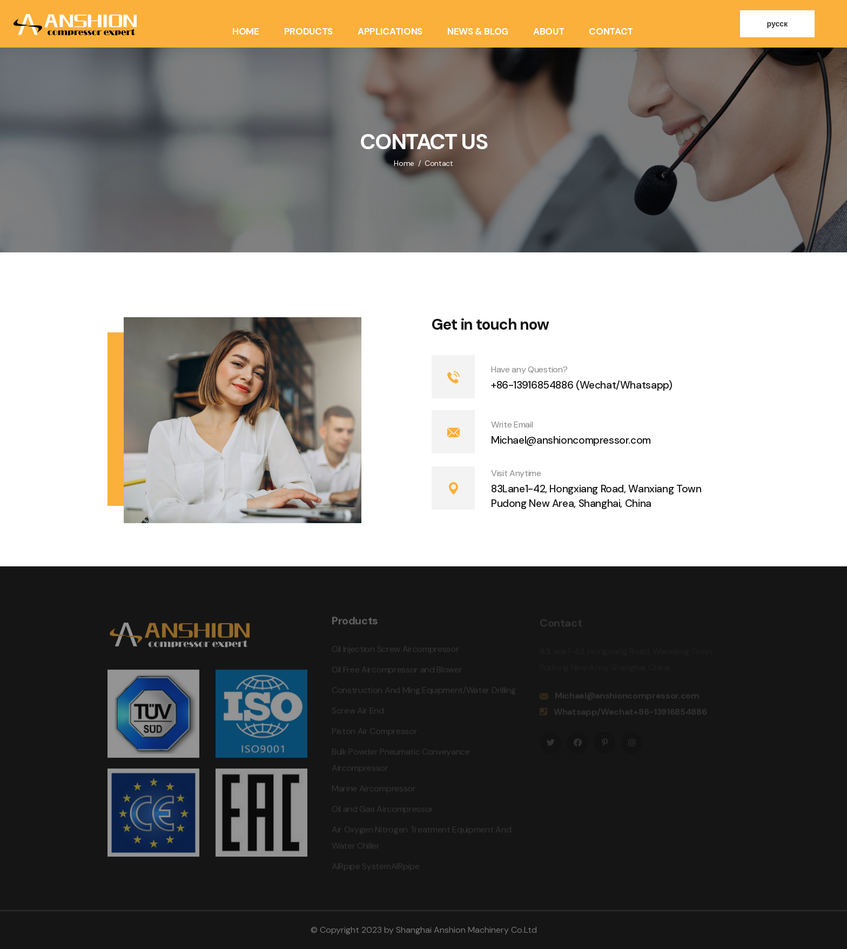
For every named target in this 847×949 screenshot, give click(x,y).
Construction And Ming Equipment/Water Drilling (423, 692)
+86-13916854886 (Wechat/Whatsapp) (581, 385)
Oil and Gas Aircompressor (382, 811)
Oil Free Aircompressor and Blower (397, 672)
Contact (611, 31)
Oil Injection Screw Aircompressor (395, 651)
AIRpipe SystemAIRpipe (375, 868)
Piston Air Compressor (374, 733)
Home (245, 31)
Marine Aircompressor (374, 791)
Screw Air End (358, 713)
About (548, 31)
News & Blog (477, 31)
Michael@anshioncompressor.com (571, 440)
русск (777, 24)
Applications (390, 31)
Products (308, 31)
